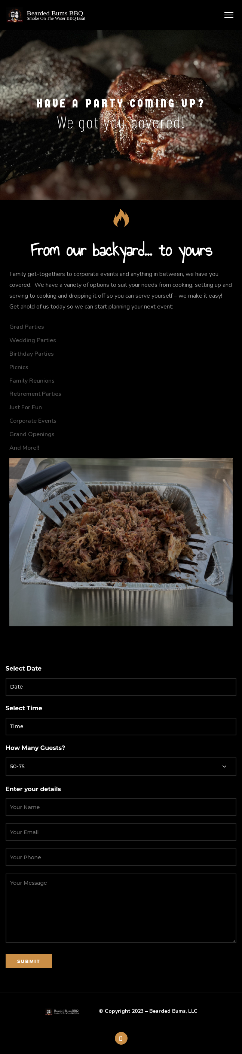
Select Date (24, 668)
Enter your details (33, 789)
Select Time (24, 708)
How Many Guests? (35, 747)
